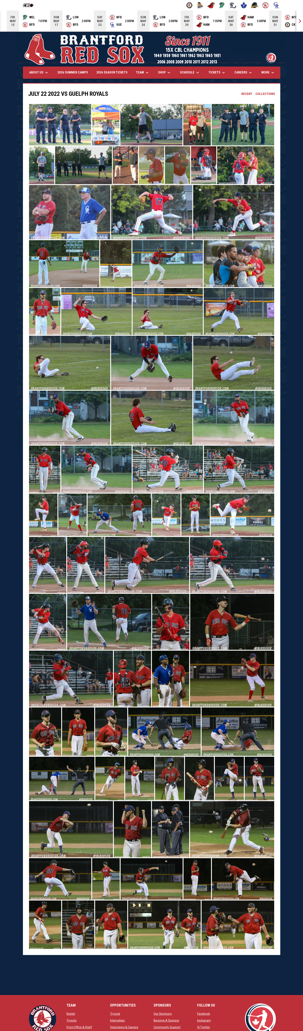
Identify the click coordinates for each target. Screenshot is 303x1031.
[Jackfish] (222, 5)
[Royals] (276, 5)
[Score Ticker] (151, 21)
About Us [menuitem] (39, 72)
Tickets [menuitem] (217, 72)
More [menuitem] (268, 72)
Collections (265, 94)
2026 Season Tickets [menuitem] (112, 72)
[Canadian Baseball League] (30, 5)
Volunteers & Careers (124, 1027)
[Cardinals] (211, 5)
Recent (246, 94)
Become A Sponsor (166, 1020)
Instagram (204, 1020)
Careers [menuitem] (243, 72)
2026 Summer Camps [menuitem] (72, 72)
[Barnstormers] (189, 5)
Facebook (203, 1013)
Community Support (167, 1027)
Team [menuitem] (143, 72)
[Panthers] (255, 5)
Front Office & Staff (79, 1027)
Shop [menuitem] (164, 72)
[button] (60, 124)
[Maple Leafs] (244, 5)
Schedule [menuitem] (190, 72)
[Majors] (233, 5)
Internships (117, 1020)
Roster (70, 1013)
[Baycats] (200, 5)
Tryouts (71, 1020)
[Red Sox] (265, 5)
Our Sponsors (163, 1013)
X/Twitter (203, 1027)
